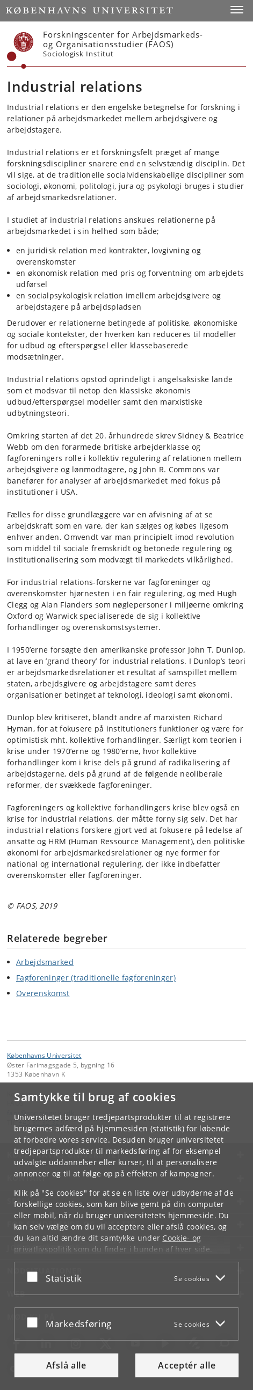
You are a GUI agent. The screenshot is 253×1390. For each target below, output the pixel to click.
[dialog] (126, 1236)
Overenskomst (43, 993)
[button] (237, 10)
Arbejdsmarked (45, 962)
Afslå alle (66, 1365)
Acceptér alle (186, 1365)
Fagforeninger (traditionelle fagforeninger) (96, 977)
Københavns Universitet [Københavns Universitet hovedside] (44, 1055)
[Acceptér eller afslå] (35, 1276)
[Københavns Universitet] (20, 50)
